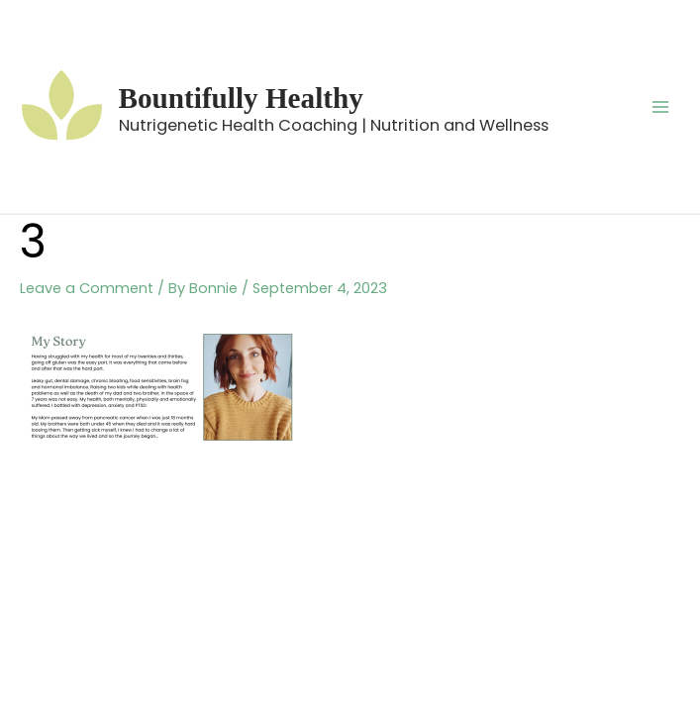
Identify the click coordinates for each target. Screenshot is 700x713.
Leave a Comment (86, 288)
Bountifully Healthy (241, 98)
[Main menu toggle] (660, 106)
